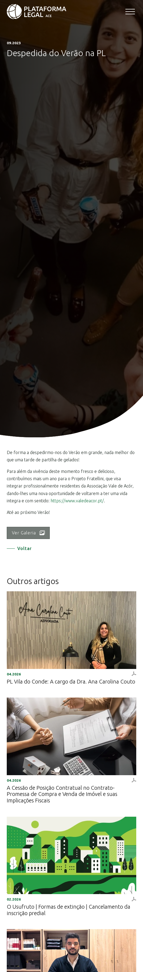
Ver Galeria (28, 532)
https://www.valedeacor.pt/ (77, 500)
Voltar (24, 548)
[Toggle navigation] (130, 12)
